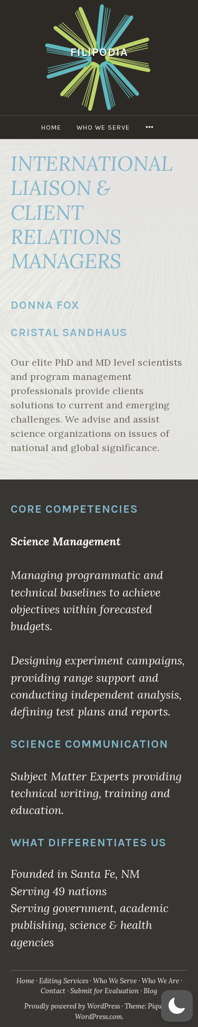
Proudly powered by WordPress (72, 1006)
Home (51, 127)
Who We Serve (103, 127)
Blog (150, 990)
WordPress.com (98, 1016)
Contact (53, 990)
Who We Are (160, 980)
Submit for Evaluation (104, 990)
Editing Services (63, 980)
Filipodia (99, 51)
